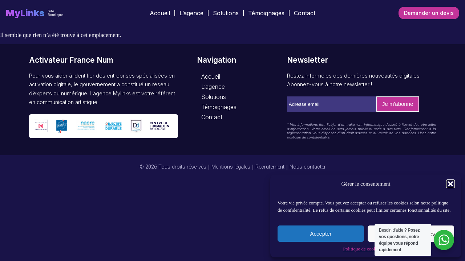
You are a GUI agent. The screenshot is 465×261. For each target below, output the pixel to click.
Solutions (226, 13)
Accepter (320, 234)
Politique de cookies (362, 249)
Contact (304, 13)
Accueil (160, 13)
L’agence (191, 13)
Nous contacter (308, 167)
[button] (450, 183)
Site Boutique (55, 13)
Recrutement (269, 167)
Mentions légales (230, 167)
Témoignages (266, 13)
